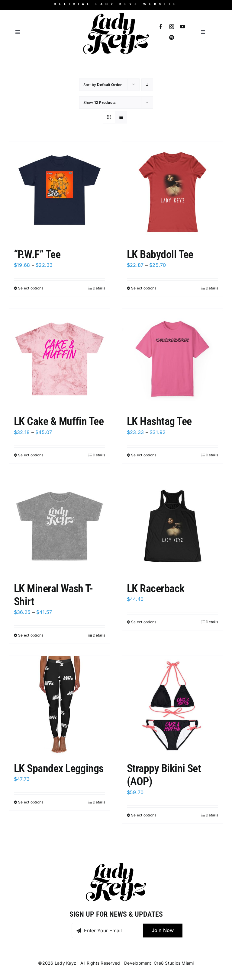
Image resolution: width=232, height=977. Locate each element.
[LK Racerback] (172, 526)
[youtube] (182, 26)
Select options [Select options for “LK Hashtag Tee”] (143, 455)
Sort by (102, 84)
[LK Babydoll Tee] (172, 192)
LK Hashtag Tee (159, 421)
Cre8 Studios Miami (174, 963)
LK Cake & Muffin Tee (59, 421)
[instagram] (171, 26)
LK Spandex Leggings (59, 768)
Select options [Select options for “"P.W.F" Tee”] (30, 288)
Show (99, 102)
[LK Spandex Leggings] (59, 706)
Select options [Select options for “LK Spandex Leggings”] (30, 802)
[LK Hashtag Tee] (172, 359)
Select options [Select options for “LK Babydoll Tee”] (143, 288)
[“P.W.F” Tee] (59, 192)
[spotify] (171, 37)
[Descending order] (147, 84)
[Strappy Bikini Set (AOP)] (172, 706)
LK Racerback (156, 588)
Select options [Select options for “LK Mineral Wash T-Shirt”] (30, 635)
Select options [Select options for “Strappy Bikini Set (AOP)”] (143, 815)
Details (99, 288)
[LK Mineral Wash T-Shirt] (59, 526)
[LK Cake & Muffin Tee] (59, 359)
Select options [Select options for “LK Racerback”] (143, 622)
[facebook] (160, 26)
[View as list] (121, 117)
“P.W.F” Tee (37, 254)
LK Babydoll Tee (160, 254)
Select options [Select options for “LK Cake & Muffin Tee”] (30, 455)
